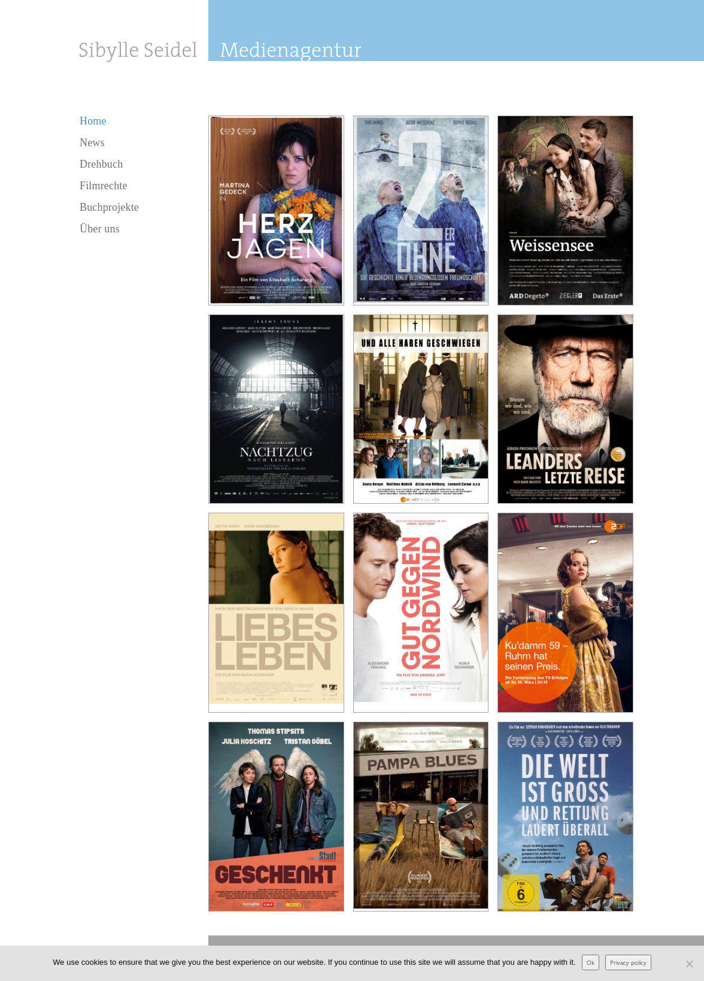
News (92, 143)
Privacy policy (628, 962)
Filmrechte (104, 186)
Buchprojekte (109, 207)
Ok (590, 962)
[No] (689, 964)
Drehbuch (101, 164)
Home (93, 121)
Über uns (100, 229)
